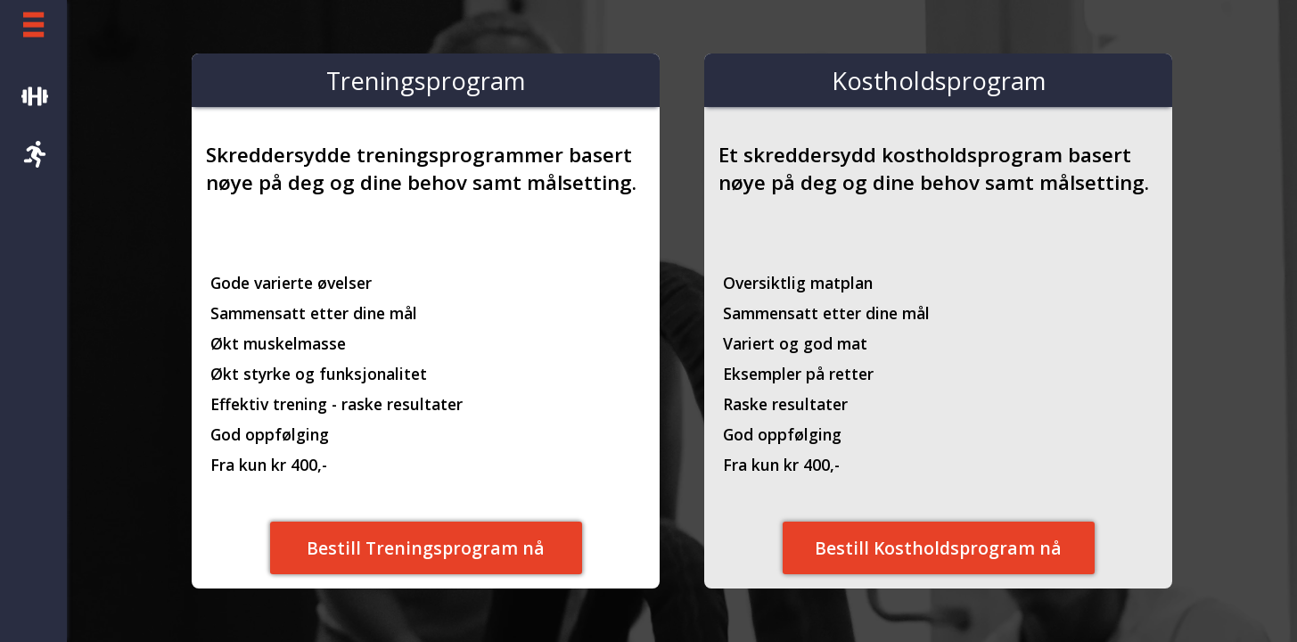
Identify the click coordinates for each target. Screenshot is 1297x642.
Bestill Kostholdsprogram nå (938, 548)
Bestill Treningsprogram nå (426, 548)
